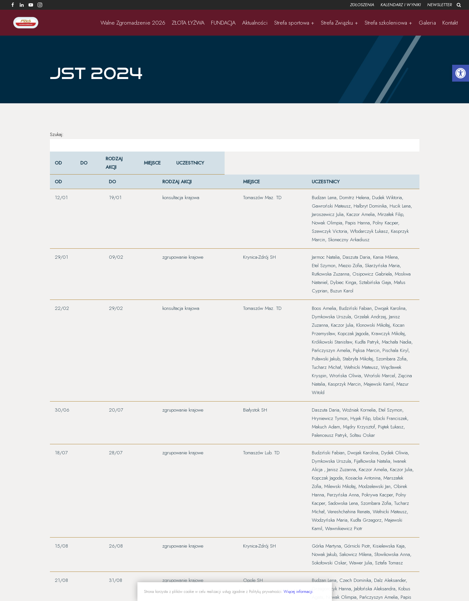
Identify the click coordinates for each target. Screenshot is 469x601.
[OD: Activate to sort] (62, 168)
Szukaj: (57, 140)
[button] (460, 73)
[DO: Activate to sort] (86, 168)
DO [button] (82, 168)
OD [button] (58, 168)
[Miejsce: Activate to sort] (150, 168)
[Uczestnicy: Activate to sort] (292, 168)
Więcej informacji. (298, 592)
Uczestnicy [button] (185, 168)
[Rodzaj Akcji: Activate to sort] (115, 168)
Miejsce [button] (145, 168)
